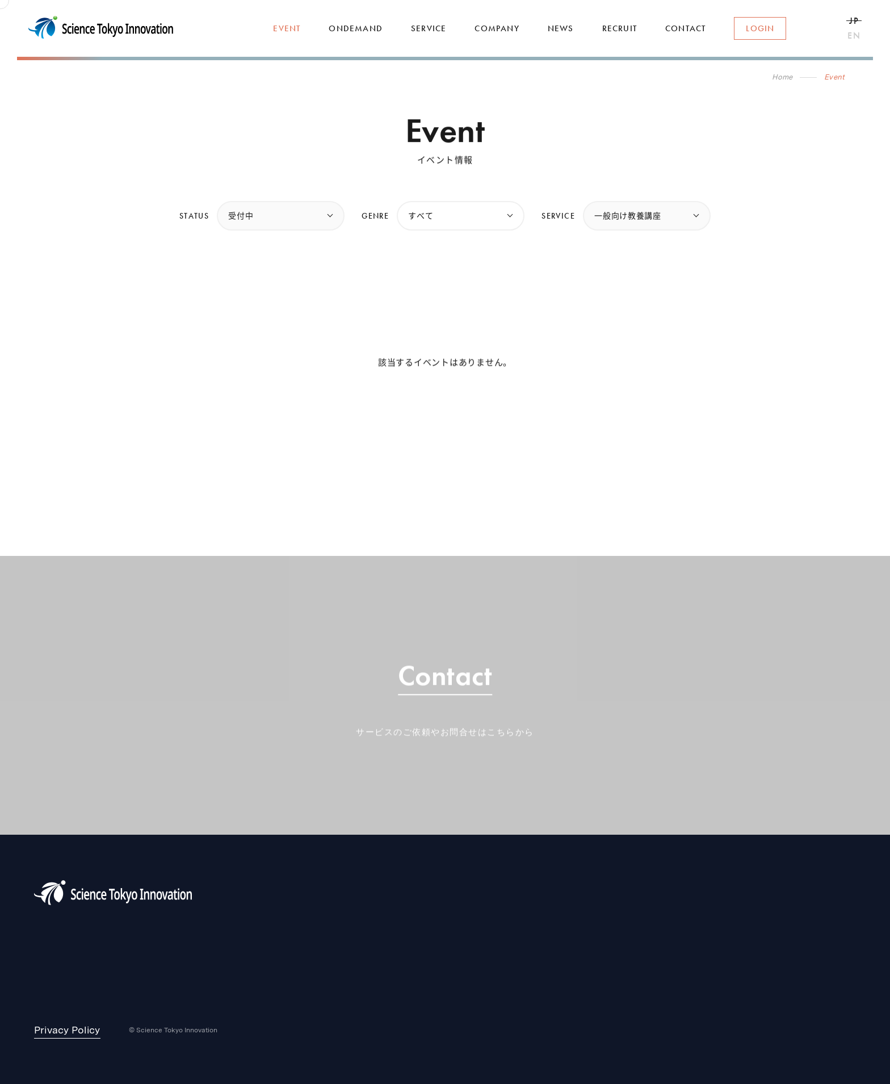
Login (760, 28)
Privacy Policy (67, 1030)
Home (782, 77)
